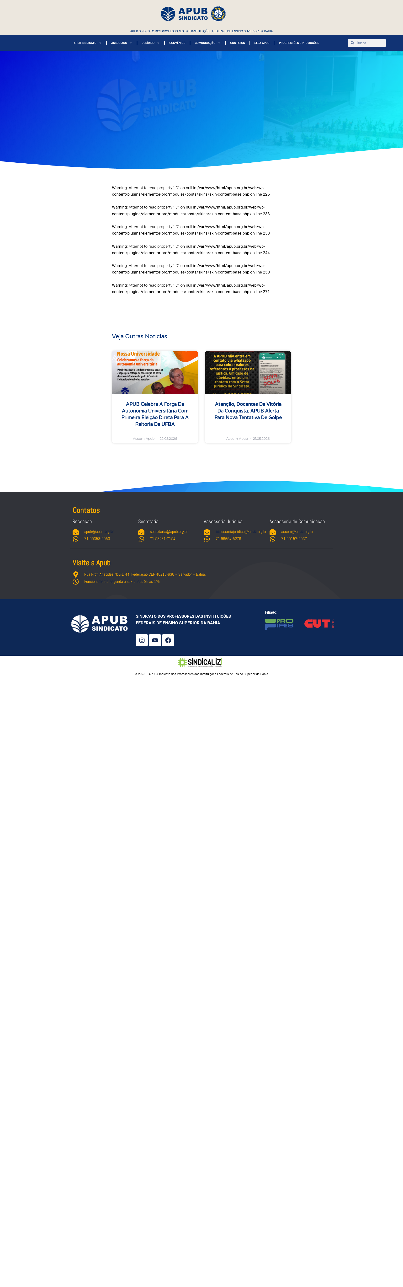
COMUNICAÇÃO (208, 43)
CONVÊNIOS (177, 43)
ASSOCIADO (121, 43)
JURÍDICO (151, 43)
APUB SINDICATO (87, 43)
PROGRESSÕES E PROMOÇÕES (299, 43)
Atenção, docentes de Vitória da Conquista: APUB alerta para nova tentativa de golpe (248, 411)
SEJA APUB (262, 43)
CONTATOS (237, 43)
